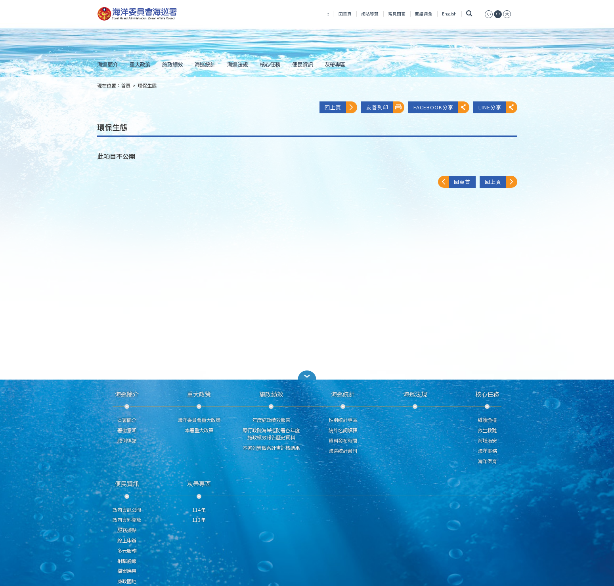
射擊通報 (126, 561)
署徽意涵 (126, 430)
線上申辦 (126, 540)
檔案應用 (126, 571)
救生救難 (487, 430)
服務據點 (126, 530)
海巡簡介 (107, 64)
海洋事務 (487, 450)
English (449, 14)
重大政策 (140, 64)
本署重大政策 (199, 430)
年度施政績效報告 (271, 420)
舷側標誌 (126, 440)
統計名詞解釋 (343, 430)
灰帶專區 (335, 64)
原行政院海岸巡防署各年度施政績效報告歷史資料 (271, 434)
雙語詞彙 (423, 14)
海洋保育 (487, 461)
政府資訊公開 (127, 509)
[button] (307, 375)
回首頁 (345, 14)
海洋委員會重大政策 (199, 420)
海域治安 (487, 440)
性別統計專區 (343, 420)
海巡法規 (237, 64)
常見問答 (397, 14)
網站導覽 (370, 14)
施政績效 (172, 64)
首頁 (125, 85)
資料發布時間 (343, 440)
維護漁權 (487, 420)
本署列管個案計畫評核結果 (271, 447)
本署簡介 (126, 420)
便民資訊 (302, 64)
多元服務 (126, 550)
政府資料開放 (127, 519)
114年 (198, 509)
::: (327, 14)
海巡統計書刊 (343, 450)
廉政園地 (126, 581)
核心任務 (270, 64)
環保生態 (147, 85)
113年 (198, 519)
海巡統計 (205, 64)
